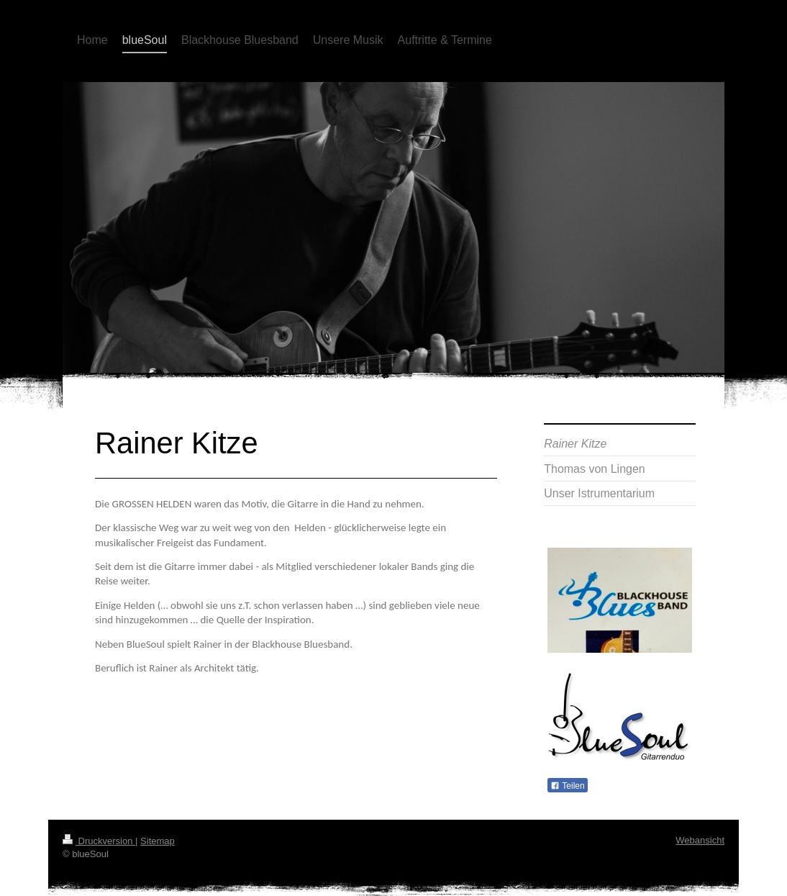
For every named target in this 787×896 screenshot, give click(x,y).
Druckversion (99, 841)
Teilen (567, 786)
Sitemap (157, 841)
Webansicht (699, 840)
